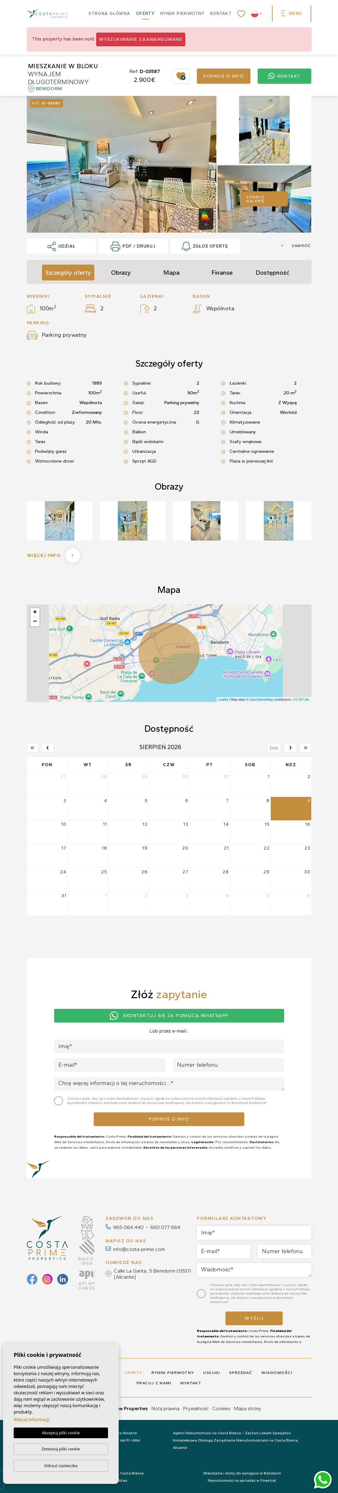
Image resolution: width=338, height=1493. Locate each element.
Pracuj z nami (154, 1383)
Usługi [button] (211, 1372)
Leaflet (223, 699)
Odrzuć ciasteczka (60, 1465)
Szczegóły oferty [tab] (68, 272)
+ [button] (35, 612)
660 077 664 (165, 1227)
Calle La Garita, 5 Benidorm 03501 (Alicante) (152, 1274)
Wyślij (254, 1318)
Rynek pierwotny (182, 13)
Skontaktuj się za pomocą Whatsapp (169, 1015)
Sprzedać (241, 1372)
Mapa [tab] (171, 272)
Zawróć (296, 245)
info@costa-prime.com (139, 1249)
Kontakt (221, 13)
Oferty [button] (145, 13)
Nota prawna (165, 1408)
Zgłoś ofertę (205, 247)
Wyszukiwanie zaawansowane (141, 39)
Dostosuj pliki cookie (61, 1449)
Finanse (222, 272)
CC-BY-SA (301, 699)
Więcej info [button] (53, 555)
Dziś (274, 748)
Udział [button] (61, 247)
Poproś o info (224, 76)
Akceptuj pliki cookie (61, 1432)
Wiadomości (276, 1372)
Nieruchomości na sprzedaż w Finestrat (242, 1480)
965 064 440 (128, 1227)
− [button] (35, 621)
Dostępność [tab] (272, 272)
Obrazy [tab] (121, 272)
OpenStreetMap (261, 699)
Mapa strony (247, 1408)
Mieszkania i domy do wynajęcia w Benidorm (242, 1473)
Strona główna (109, 13)
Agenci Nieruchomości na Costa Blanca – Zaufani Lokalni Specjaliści (232, 1433)
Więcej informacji (32, 1419)
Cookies (221, 1408)
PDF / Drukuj (133, 247)
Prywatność (196, 1408)
